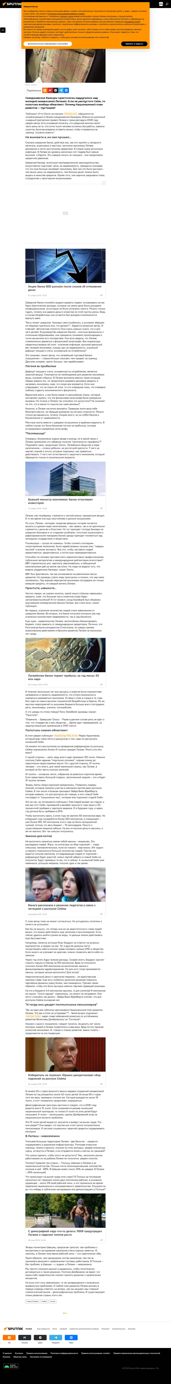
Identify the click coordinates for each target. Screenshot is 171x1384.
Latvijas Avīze (33, 1016)
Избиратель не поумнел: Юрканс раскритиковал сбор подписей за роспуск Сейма (64, 1076)
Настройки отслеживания (41, 1357)
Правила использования (36, 1353)
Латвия (44, 1301)
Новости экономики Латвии (84, 1329)
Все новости (43, 1329)
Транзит (105, 1329)
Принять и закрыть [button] (134, 44)
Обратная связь (20, 1357)
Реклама (6, 1357)
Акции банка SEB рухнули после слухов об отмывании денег (64, 288)
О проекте (7, 1353)
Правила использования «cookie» (95, 1353)
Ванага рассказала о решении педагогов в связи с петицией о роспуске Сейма (62, 906)
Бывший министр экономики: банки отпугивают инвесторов (60, 501)
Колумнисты (118, 1329)
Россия (131, 1329)
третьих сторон (66, 16)
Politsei (34, 85)
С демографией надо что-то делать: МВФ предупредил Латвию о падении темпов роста (65, 1232)
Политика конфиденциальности (64, 1353)
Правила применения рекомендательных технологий (136, 1353)
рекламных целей (132, 22)
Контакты (19, 1353)
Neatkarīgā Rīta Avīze (66, 735)
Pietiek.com (70, 113)
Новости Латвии (32, 1301)
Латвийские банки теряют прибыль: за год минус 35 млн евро (63, 677)
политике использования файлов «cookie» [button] (66, 14)
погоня (52, 1301)
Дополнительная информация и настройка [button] (48, 44)
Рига (55, 1329)
